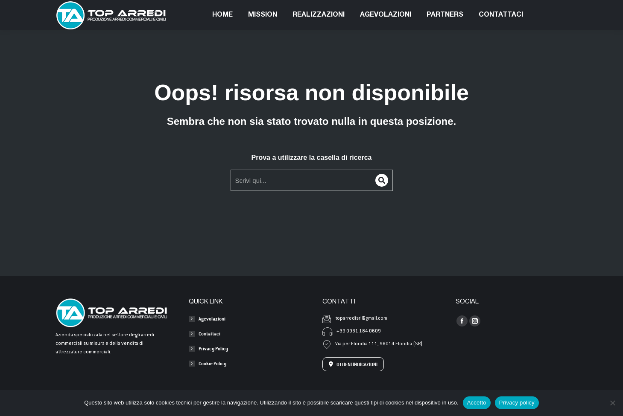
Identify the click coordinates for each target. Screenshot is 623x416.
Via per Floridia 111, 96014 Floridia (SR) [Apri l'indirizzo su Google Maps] (372, 344)
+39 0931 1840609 (84, 8)
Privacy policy (517, 402)
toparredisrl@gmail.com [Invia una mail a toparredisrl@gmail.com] (354, 319)
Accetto (476, 402)
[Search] (381, 180)
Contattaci (209, 333)
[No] (612, 403)
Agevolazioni (212, 318)
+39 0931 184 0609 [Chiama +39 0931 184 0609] (351, 331)
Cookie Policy (212, 363)
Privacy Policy (213, 348)
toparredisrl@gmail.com (158, 8)
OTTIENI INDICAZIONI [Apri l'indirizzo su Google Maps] (353, 364)
